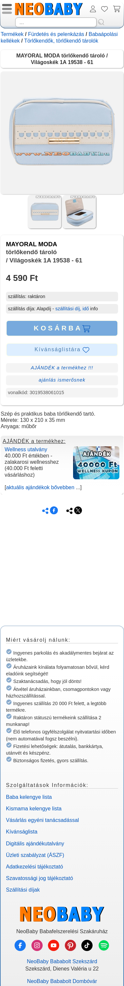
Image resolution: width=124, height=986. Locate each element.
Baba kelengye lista (29, 797)
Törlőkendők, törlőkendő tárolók (61, 41)
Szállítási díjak (23, 890)
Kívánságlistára (62, 350)
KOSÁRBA (62, 328)
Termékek (12, 34)
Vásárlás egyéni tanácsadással (42, 820)
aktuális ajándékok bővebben (40, 487)
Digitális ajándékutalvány (35, 843)
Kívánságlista (21, 831)
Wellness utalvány (26, 449)
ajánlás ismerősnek (62, 380)
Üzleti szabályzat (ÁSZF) (35, 855)
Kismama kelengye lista (34, 808)
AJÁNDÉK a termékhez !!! (62, 367)
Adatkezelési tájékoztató (34, 866)
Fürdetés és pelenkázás (56, 34)
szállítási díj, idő (72, 308)
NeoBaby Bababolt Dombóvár (62, 981)
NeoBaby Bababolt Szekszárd (62, 961)
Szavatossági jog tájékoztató (39, 878)
